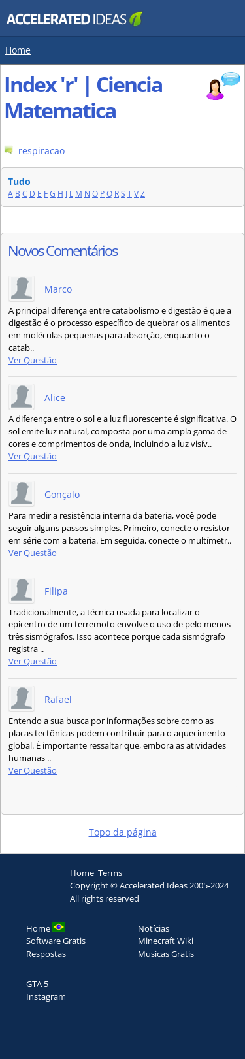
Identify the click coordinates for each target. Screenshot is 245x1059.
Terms (110, 873)
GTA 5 (37, 984)
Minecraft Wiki (165, 941)
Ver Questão (32, 360)
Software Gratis (56, 941)
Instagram (46, 996)
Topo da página (123, 832)
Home (18, 50)
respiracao (41, 150)
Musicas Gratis (166, 954)
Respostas (46, 954)
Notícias (153, 928)
